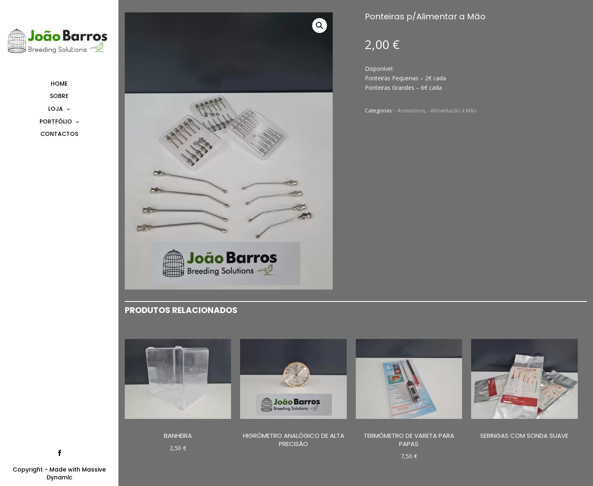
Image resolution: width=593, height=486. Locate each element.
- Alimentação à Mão (451, 110)
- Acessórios (410, 110)
